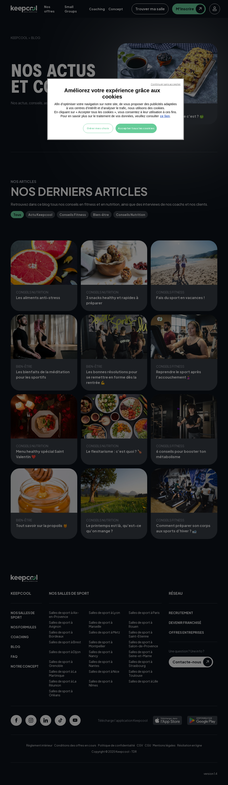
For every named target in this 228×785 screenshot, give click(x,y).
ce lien (165, 116)
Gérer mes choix (98, 128)
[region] (115, 109)
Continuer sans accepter (166, 84)
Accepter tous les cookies (136, 128)
